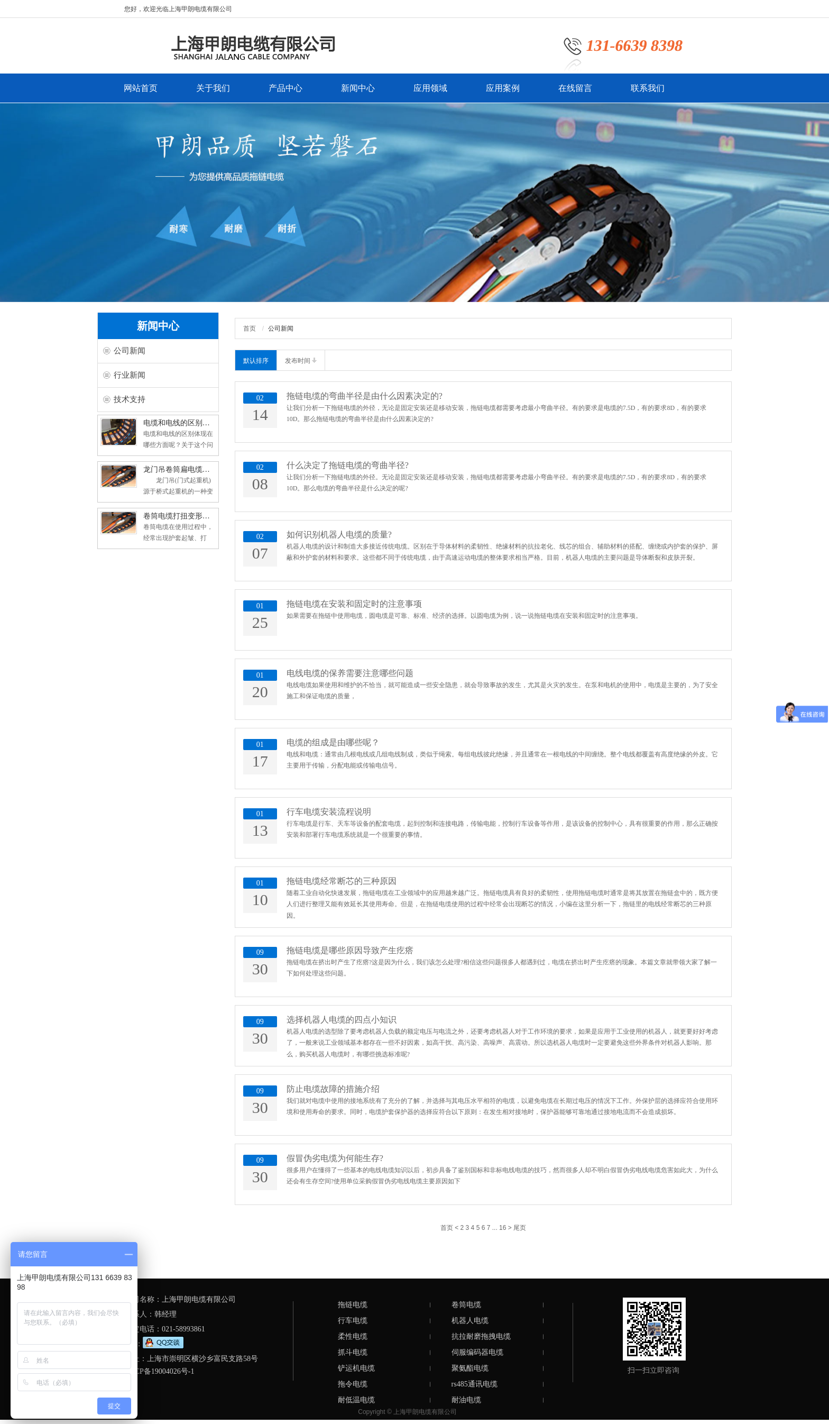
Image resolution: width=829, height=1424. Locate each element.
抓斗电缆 (352, 1352)
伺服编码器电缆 (477, 1352)
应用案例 (503, 93)
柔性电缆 (352, 1336)
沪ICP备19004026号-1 (159, 1371)
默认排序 (256, 360)
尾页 (519, 1227)
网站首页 (141, 93)
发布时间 (301, 360)
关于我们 (213, 93)
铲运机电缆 (356, 1368)
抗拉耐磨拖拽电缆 (481, 1336)
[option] (414, 202)
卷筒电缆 (466, 1305)
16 (502, 1227)
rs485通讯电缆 (475, 1384)
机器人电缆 (470, 1321)
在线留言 (575, 93)
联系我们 (648, 93)
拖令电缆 (352, 1384)
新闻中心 (358, 93)
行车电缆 (352, 1321)
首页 (249, 328)
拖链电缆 (352, 1305)
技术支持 (129, 399)
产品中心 (285, 93)
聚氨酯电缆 (470, 1368)
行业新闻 (129, 375)
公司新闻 (129, 350)
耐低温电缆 (356, 1400)
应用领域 (430, 93)
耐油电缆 (466, 1400)
